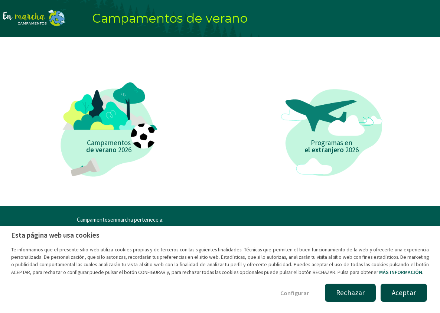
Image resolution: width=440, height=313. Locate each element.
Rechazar (350, 292)
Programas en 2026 (331, 146)
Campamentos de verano (170, 18)
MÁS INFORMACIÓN (400, 272)
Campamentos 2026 (108, 146)
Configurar (294, 293)
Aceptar (404, 292)
